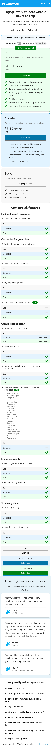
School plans (34, 30)
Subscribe (25, 138)
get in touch (42, 744)
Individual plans (18, 30)
